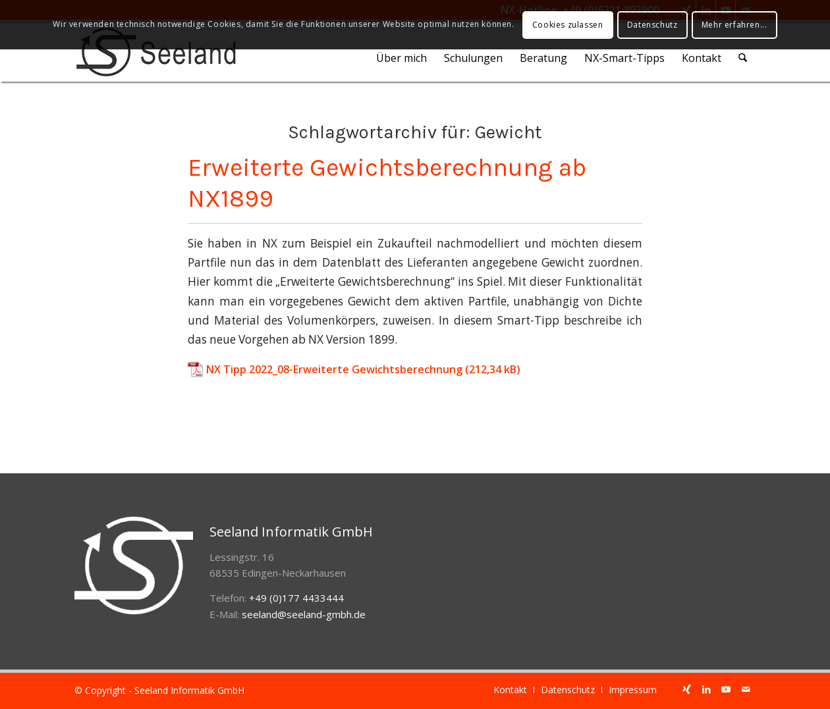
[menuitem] (402, 58)
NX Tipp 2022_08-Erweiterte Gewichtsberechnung (334, 369)
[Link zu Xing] (686, 689)
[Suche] (743, 58)
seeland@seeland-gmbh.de (304, 614)
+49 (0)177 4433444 (296, 597)
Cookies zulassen (567, 24)
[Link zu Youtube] (726, 689)
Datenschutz (652, 24)
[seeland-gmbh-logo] (155, 52)
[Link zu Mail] (746, 689)
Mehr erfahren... (734, 24)
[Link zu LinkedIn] (706, 689)
